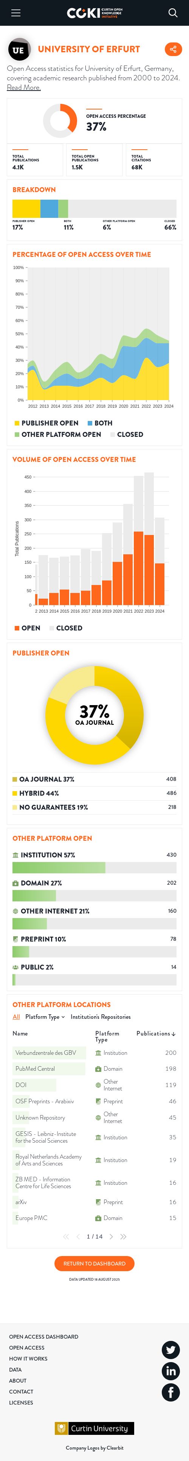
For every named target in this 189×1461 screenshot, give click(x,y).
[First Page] (66, 1237)
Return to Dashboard (94, 1263)
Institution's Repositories (101, 1016)
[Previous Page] (78, 1237)
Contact (21, 1391)
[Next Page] (111, 1237)
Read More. (24, 87)
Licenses (21, 1402)
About (17, 1380)
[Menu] (15, 12)
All (16, 1016)
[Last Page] (123, 1237)
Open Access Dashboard (43, 1337)
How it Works (28, 1358)
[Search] (173, 12)
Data (15, 1369)
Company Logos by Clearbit (95, 1448)
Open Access (27, 1348)
